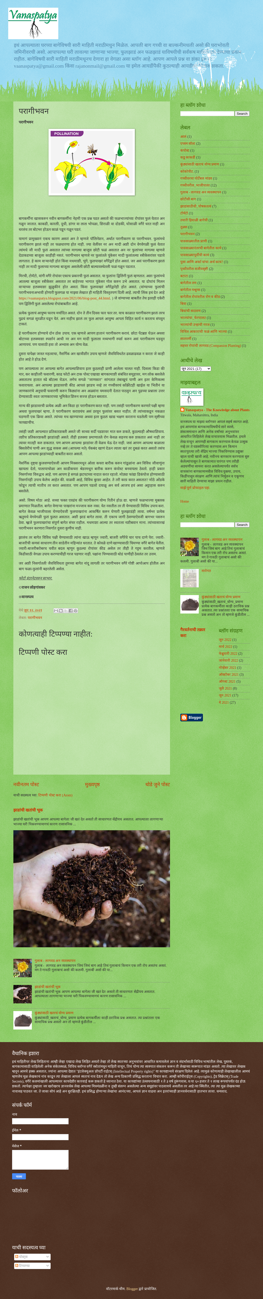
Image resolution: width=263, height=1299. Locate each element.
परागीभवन (35, 618)
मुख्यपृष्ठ (92, 784)
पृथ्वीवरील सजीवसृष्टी (194, 269)
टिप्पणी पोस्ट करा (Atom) (55, 795)
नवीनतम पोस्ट (26, 784)
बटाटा (184, 276)
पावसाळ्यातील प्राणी (193, 241)
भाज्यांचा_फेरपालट (193, 318)
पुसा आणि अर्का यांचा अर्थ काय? (201, 262)
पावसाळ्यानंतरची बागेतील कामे (200, 248)
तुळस (183, 227)
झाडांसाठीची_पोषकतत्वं (195, 206)
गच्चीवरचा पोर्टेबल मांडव (196, 178)
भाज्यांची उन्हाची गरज (195, 325)
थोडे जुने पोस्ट (157, 784)
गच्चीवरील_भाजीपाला (195, 185)
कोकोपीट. (187, 171)
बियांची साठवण (190, 311)
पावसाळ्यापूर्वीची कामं (194, 255)
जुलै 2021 (225, 688)
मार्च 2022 (225, 647)
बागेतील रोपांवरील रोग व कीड (200, 297)
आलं (183, 137)
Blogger (132, 1289)
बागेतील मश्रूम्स (190, 290)
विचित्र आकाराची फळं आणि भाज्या (203, 332)
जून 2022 (225, 640)
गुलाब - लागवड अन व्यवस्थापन (55, 961)
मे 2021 (224, 702)
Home (184, 501)
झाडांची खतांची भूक (28, 810)
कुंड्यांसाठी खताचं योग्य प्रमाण (54, 1013)
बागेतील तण (188, 283)
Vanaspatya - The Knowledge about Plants (217, 410)
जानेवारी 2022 (228, 660)
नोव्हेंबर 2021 (227, 668)
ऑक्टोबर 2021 (229, 675)
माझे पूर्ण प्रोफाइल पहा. (195, 488)
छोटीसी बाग (188, 199)
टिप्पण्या (22, 1266)
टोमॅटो (184, 213)
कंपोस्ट (184, 150)
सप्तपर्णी (185, 339)
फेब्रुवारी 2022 (228, 654)
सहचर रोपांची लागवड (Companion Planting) (210, 346)
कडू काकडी (187, 157)
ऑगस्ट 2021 (227, 681)
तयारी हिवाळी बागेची (194, 220)
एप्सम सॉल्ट (187, 144)
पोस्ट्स (21, 1257)
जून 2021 (225, 695)
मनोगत (206, 571)
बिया (183, 304)
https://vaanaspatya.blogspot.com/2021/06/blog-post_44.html (64, 298)
